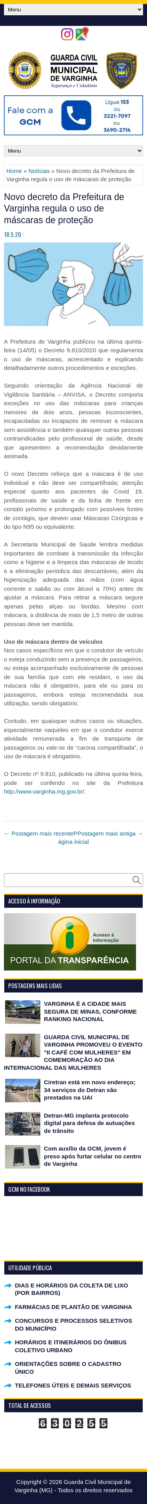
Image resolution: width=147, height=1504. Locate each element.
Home (14, 171)
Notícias (39, 171)
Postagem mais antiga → (110, 833)
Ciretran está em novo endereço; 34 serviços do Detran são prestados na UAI (89, 1090)
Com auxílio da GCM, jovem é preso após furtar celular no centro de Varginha (92, 1156)
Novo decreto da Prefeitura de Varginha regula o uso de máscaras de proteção (64, 209)
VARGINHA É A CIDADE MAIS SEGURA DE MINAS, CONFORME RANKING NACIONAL (90, 1011)
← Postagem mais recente (38, 833)
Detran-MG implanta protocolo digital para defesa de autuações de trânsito (89, 1123)
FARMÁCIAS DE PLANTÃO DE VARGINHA (73, 1307)
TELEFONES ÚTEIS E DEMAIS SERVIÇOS (73, 1385)
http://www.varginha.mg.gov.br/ (44, 791)
